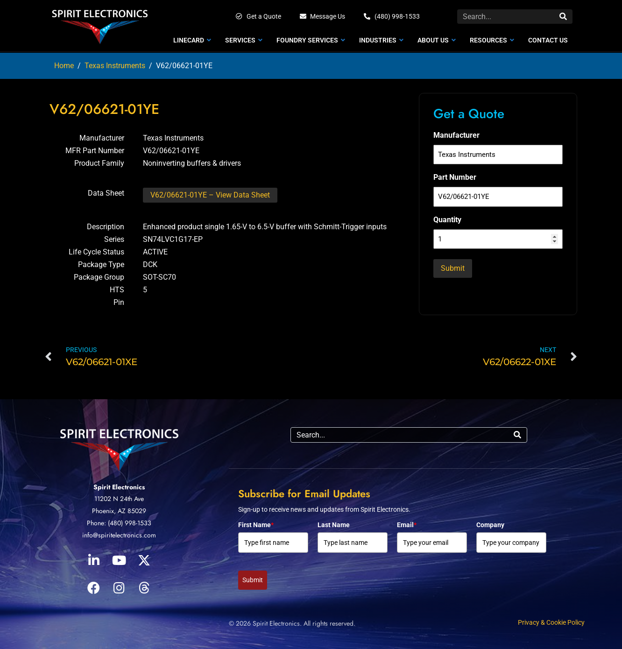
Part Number (454, 177)
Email (407, 525)
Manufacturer (456, 135)
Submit (252, 580)
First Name (256, 525)
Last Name (334, 525)
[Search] (563, 16)
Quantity (447, 219)
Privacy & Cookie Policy (551, 622)
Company (490, 525)
